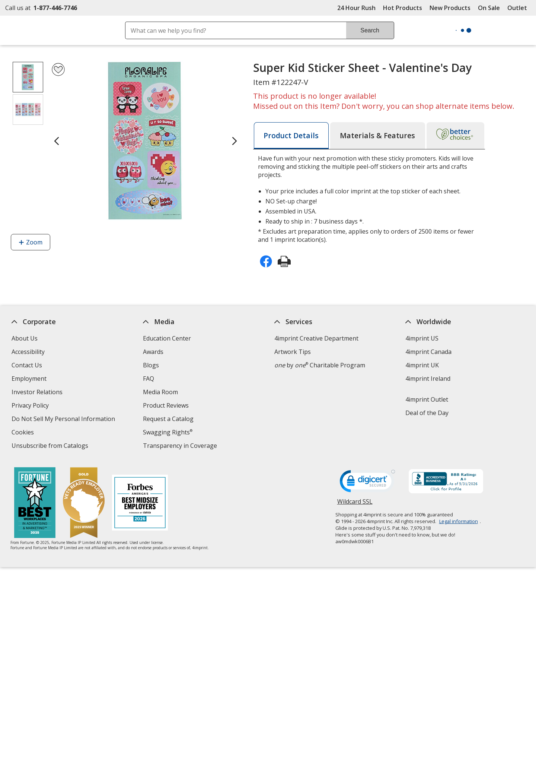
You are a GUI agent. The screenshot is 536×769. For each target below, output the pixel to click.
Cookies (24, 433)
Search (369, 30)
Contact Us (27, 365)
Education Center (167, 338)
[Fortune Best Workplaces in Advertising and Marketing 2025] (35, 503)
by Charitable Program (319, 365)
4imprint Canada (429, 352)
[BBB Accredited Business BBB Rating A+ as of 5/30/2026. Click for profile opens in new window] (446, 482)
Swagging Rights (167, 432)
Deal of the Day (427, 413)
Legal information (458, 521)
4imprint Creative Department (316, 338)
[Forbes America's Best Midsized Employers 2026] (140, 503)
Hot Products (402, 8)
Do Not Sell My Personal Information (64, 420)
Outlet (519, 8)
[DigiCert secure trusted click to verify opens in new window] (367, 483)
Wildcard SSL (355, 504)
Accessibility (28, 352)
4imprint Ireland (428, 378)
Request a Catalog (168, 419)
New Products (450, 8)
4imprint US (422, 338)
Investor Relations (38, 393)
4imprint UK (422, 365)
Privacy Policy (31, 406)
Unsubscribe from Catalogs (51, 447)
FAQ (148, 378)
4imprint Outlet (427, 399)
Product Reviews (166, 405)
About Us (25, 338)
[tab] (291, 135)
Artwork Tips (292, 352)
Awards (153, 352)
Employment (29, 378)
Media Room (160, 392)
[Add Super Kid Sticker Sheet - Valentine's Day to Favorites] (58, 69)
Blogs (151, 365)
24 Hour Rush (356, 8)
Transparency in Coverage (181, 447)
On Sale (489, 8)
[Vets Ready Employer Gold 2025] (84, 503)
